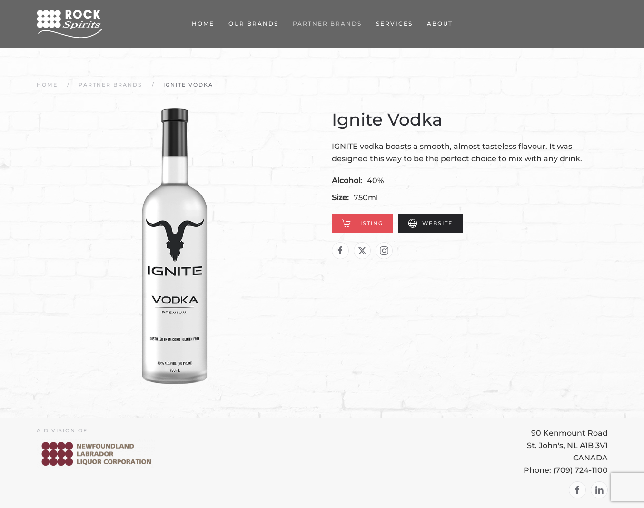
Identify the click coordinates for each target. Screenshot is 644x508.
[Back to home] (70, 24)
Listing (362, 223)
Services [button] (394, 23)
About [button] (440, 23)
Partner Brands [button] (327, 23)
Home (203, 23)
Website (430, 223)
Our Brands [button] (253, 23)
